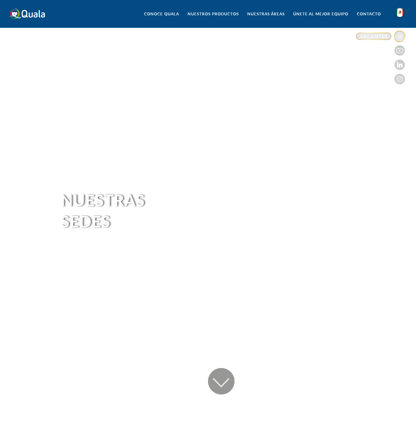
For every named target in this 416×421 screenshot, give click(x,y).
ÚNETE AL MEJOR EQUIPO (320, 13)
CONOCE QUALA (161, 13)
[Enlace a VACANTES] (380, 36)
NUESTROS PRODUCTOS (213, 13)
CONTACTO (369, 13)
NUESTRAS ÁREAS (266, 13)
